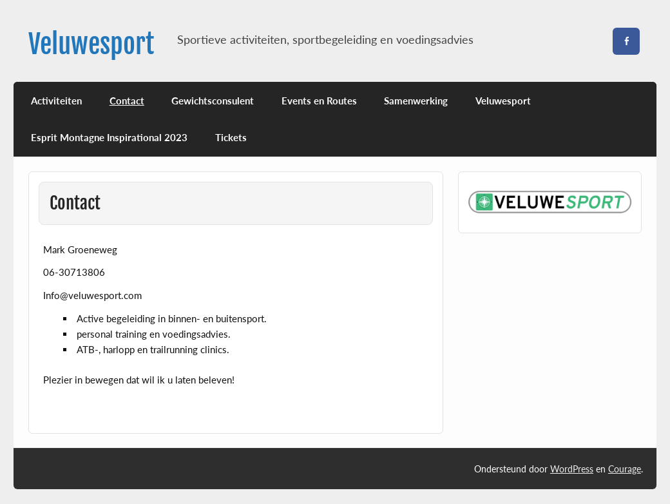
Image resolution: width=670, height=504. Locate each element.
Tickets (231, 137)
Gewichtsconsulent (212, 100)
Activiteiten (56, 100)
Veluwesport (91, 44)
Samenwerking (416, 100)
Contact (127, 100)
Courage (624, 468)
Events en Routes (319, 100)
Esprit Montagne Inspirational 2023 (109, 137)
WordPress (571, 468)
